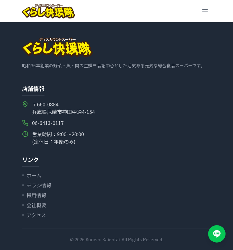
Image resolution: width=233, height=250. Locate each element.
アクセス (34, 215)
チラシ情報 (36, 185)
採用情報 (34, 195)
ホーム (31, 175)
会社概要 (34, 205)
